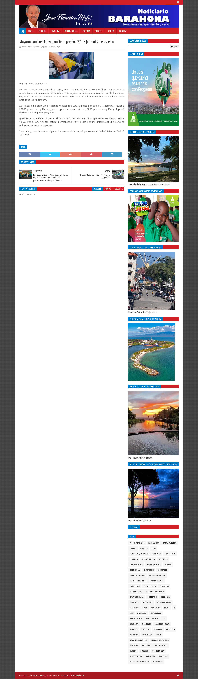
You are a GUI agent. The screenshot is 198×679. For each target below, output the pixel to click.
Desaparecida (136, 565)
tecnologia (158, 651)
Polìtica (170, 629)
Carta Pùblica (169, 543)
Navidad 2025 (152, 619)
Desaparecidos (153, 565)
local (144, 608)
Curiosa (134, 559)
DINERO (168, 565)
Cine (153, 548)
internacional (163, 602)
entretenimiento (138, 581)
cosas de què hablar (139, 554)
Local (31, 31)
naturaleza (155, 613)
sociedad (146, 646)
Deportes (163, 559)
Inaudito (134, 602)
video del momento (139, 662)
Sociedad (123, 31)
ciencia (144, 548)
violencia (157, 662)
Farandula (135, 586)
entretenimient (157, 575)
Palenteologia (162, 624)
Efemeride (162, 570)
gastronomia (136, 597)
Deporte (99, 31)
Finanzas (164, 586)
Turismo (163, 656)
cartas (133, 548)
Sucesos (144, 651)
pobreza (134, 629)
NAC (131, 613)
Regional (43, 31)
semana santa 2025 (138, 640)
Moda (167, 608)
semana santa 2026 (160, 640)
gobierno (152, 597)
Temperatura (136, 656)
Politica (86, 31)
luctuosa (155, 608)
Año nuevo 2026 (137, 543)
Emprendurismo (137, 575)
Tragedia (150, 656)
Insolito (147, 602)
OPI (163, 619)
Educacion (148, 570)
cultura (157, 554)
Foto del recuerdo (155, 592)
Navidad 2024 (136, 619)
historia (165, 597)
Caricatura (153, 543)
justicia (134, 608)
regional (134, 635)
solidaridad (161, 646)
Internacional (71, 31)
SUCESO (133, 651)
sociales (134, 646)
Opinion (111, 31)
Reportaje (147, 635)
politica (158, 629)
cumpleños (170, 554)
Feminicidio (150, 586)
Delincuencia (148, 559)
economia (135, 570)
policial (145, 629)
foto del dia (136, 592)
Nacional (56, 31)
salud (158, 635)
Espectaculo (157, 581)
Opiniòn (146, 624)
